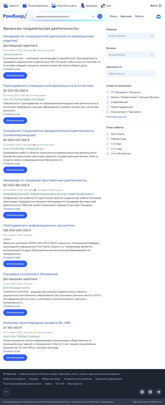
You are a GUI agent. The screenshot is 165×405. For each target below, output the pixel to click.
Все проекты (75, 383)
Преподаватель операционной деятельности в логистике (48, 86)
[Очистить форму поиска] (93, 16)
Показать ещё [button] (11, 69)
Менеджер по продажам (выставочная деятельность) (44, 180)
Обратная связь (51, 378)
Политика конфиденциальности (22, 383)
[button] (52, 64)
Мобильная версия (14, 378)
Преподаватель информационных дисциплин (39, 225)
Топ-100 (59, 383)
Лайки (48, 383)
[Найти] (100, 16)
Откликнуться (15, 75)
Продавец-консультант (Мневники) (30, 274)
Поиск (113, 16)
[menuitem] (11, 5)
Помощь (34, 378)
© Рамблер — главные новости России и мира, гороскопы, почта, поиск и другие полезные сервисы (61, 374)
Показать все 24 (116, 116)
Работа (139, 16)
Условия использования (78, 378)
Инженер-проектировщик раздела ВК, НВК (37, 323)
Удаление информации (108, 378)
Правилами (108, 401)
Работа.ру (156, 401)
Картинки (126, 16)
